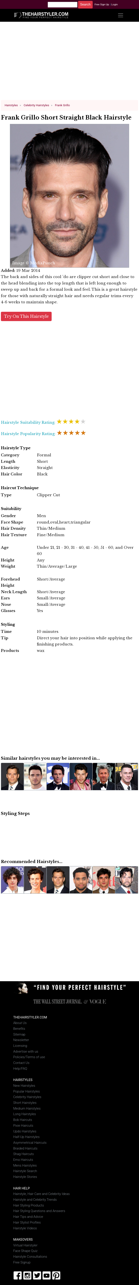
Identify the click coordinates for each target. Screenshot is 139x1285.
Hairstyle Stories (25, 1177)
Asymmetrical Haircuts (30, 1143)
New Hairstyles (24, 1086)
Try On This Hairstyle (26, 316)
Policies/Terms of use (29, 1057)
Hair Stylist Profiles (27, 1222)
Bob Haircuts (22, 1120)
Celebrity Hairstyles (27, 1097)
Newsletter (21, 1040)
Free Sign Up (101, 4)
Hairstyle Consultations (30, 1257)
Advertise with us (25, 1052)
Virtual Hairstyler (25, 1245)
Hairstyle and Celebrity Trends (35, 1200)
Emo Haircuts (23, 1160)
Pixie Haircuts (23, 1126)
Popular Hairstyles (26, 1091)
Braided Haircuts (25, 1148)
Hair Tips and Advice (28, 1217)
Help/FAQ (20, 1069)
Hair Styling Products (28, 1205)
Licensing (20, 1046)
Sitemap (19, 1034)
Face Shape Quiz (25, 1251)
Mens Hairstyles (25, 1165)
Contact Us (21, 1063)
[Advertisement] (69, 63)
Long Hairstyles (24, 1114)
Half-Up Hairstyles (26, 1137)
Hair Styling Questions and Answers (39, 1211)
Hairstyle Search (25, 1171)
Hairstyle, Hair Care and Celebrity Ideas (41, 1194)
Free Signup (21, 1262)
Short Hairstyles (25, 1103)
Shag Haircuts (23, 1154)
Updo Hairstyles (24, 1131)
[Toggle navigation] (120, 15)
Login (114, 4)
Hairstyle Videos (25, 1228)
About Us (20, 1023)
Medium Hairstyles (27, 1108)
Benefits (19, 1029)
